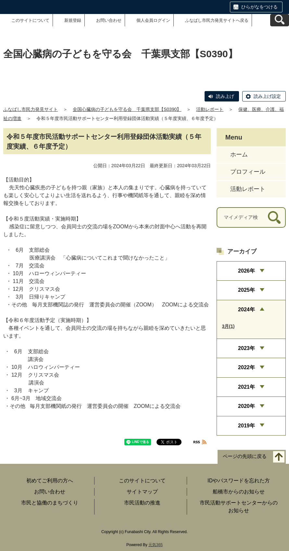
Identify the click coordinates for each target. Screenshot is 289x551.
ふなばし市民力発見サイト (30, 109)
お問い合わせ (108, 20)
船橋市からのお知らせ (239, 491)
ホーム (239, 154)
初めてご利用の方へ (49, 480)
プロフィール (247, 171)
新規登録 (72, 20)
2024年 (246, 309)
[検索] (274, 217)
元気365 (155, 545)
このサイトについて (30, 20)
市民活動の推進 (142, 502)
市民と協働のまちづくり (49, 502)
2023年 (246, 348)
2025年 (246, 290)
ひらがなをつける (259, 6)
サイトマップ (142, 491)
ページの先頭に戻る (245, 456)
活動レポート (209, 109)
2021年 (246, 387)
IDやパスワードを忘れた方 (238, 480)
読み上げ (225, 96)
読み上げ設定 (267, 96)
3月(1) (228, 326)
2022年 (246, 367)
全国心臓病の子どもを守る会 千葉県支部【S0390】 (127, 109)
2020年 (246, 406)
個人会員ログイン (153, 20)
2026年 (246, 271)
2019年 (246, 425)
